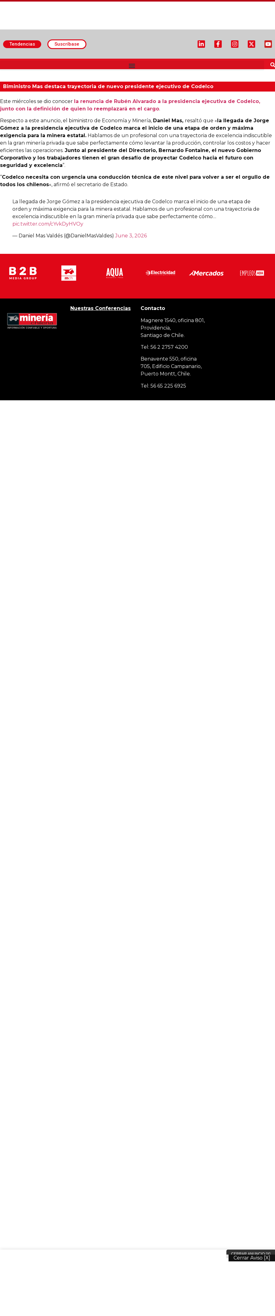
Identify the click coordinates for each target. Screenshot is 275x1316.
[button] (132, 66)
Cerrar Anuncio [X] (250, 1254)
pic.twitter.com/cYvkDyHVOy (47, 224)
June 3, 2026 (131, 236)
